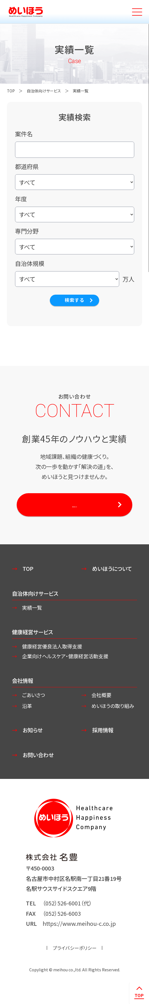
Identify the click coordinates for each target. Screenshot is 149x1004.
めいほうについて (113, 570)
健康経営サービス (33, 634)
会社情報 (23, 683)
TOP (11, 91)
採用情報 (103, 742)
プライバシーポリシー (75, 960)
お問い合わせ (39, 767)
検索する (74, 300)
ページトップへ (138, 993)
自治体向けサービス (45, 91)
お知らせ (33, 742)
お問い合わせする (74, 505)
